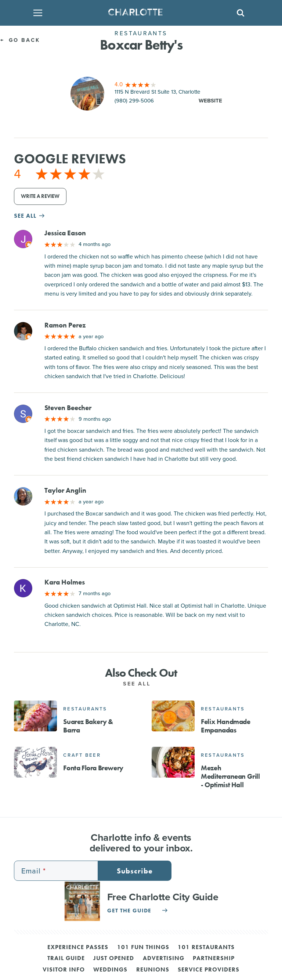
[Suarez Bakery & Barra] (35, 716)
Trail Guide (66, 959)
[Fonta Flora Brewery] (35, 762)
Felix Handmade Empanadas (225, 726)
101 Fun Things (143, 948)
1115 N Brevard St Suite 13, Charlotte (157, 92)
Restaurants (85, 708)
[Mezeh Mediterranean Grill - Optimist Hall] (173, 762)
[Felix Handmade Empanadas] (173, 716)
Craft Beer (82, 755)
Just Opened (113, 959)
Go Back (20, 40)
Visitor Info (64, 970)
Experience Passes (77, 948)
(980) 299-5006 (134, 101)
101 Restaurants (206, 948)
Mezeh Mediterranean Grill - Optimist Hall (230, 776)
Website (210, 101)
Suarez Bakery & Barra (88, 726)
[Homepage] (138, 12)
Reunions (152, 970)
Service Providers (208, 970)
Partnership (214, 959)
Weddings (110, 970)
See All (141, 683)
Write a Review (40, 196)
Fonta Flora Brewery (93, 767)
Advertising (163, 959)
